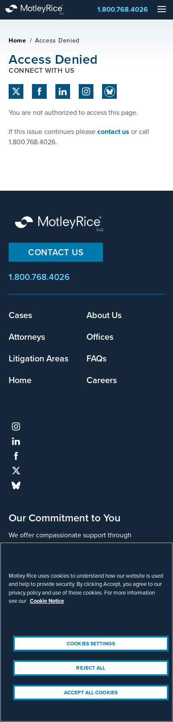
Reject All (90, 668)
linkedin (62, 91)
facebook (39, 91)
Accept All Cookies (91, 692)
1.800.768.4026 (122, 9)
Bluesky (109, 91)
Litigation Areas (38, 358)
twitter (16, 91)
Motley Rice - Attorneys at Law (43, 10)
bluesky (16, 485)
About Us (104, 315)
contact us (113, 132)
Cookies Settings (91, 643)
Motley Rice (60, 224)
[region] (86, 632)
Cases (20, 315)
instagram (86, 91)
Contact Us (55, 252)
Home (17, 40)
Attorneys (27, 336)
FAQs (96, 358)
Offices (99, 336)
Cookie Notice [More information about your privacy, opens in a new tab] (47, 601)
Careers (101, 380)
